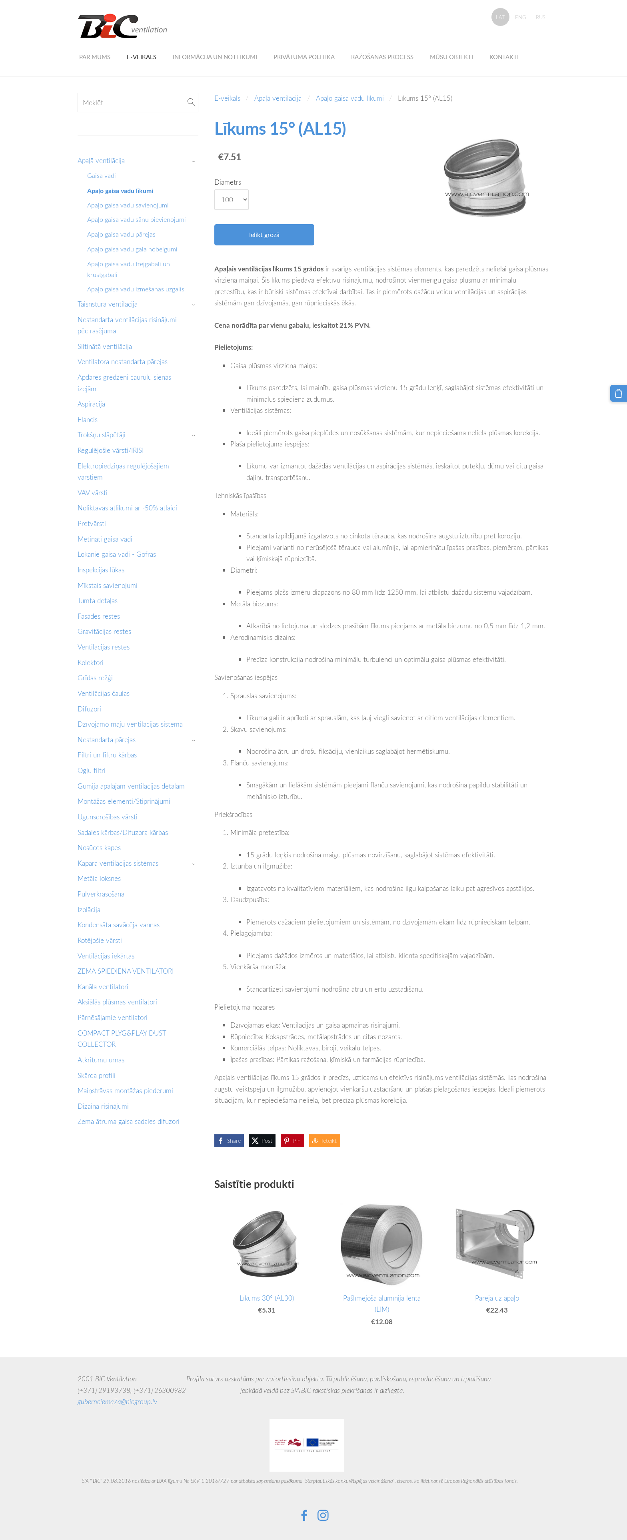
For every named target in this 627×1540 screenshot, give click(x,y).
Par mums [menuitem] (94, 57)
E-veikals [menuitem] (141, 57)
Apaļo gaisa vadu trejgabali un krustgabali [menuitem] (128, 269)
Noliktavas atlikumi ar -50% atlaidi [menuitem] (127, 507)
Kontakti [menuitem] (504, 57)
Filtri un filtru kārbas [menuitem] (107, 754)
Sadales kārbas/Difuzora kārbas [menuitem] (123, 832)
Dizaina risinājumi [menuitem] (103, 1106)
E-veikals (227, 98)
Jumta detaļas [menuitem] (98, 600)
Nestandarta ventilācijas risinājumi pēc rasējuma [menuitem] (127, 325)
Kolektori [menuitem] (91, 662)
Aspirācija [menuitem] (91, 403)
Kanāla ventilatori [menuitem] (103, 986)
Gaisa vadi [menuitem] (101, 175)
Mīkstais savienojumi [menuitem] (108, 585)
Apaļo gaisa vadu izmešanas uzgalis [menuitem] (135, 289)
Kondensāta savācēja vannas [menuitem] (119, 924)
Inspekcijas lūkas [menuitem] (101, 569)
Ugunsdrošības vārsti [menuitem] (108, 816)
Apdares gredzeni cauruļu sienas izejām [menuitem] (124, 383)
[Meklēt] (138, 102)
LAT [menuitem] (500, 17)
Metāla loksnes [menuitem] (99, 878)
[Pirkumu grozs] (619, 393)
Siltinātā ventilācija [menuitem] (105, 346)
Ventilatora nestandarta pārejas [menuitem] (123, 361)
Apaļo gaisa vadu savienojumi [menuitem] (128, 205)
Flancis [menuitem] (88, 419)
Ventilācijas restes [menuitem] (104, 646)
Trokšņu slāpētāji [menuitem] (102, 434)
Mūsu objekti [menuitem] (451, 57)
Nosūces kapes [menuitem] (99, 847)
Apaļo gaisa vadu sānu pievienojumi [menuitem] (136, 219)
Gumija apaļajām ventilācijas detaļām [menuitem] (131, 786)
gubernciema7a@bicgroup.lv (117, 1401)
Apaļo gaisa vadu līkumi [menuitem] (120, 190)
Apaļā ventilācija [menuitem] (101, 160)
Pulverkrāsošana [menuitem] (101, 893)
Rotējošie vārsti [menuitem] (100, 940)
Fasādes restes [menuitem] (99, 616)
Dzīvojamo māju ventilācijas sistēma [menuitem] (130, 724)
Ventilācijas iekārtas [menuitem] (106, 955)
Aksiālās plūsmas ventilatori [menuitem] (117, 1001)
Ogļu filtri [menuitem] (92, 770)
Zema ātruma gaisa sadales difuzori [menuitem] (129, 1121)
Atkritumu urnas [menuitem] (101, 1059)
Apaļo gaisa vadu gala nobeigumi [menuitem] (132, 249)
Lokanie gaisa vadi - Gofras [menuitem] (117, 554)
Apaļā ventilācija (278, 98)
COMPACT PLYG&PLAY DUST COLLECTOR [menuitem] (122, 1038)
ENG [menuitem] (520, 17)
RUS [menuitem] (540, 17)
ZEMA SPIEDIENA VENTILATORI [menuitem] (126, 971)
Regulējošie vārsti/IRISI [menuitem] (111, 450)
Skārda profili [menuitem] (97, 1075)
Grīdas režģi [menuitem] (95, 677)
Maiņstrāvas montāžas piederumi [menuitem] (125, 1090)
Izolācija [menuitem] (89, 909)
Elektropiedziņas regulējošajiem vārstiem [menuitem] (123, 471)
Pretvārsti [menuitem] (92, 523)
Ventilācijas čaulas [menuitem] (104, 693)
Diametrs (227, 182)
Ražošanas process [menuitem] (382, 57)
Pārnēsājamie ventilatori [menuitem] (113, 1017)
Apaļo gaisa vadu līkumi (350, 98)
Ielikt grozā (264, 234)
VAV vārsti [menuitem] (93, 492)
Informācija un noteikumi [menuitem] (215, 57)
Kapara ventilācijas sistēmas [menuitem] (118, 863)
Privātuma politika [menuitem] (304, 57)
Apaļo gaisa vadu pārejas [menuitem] (121, 234)
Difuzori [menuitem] (89, 708)
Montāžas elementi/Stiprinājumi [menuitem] (124, 801)
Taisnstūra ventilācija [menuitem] (108, 304)
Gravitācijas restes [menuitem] (104, 631)
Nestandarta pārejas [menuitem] (107, 739)
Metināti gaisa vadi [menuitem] (105, 539)
